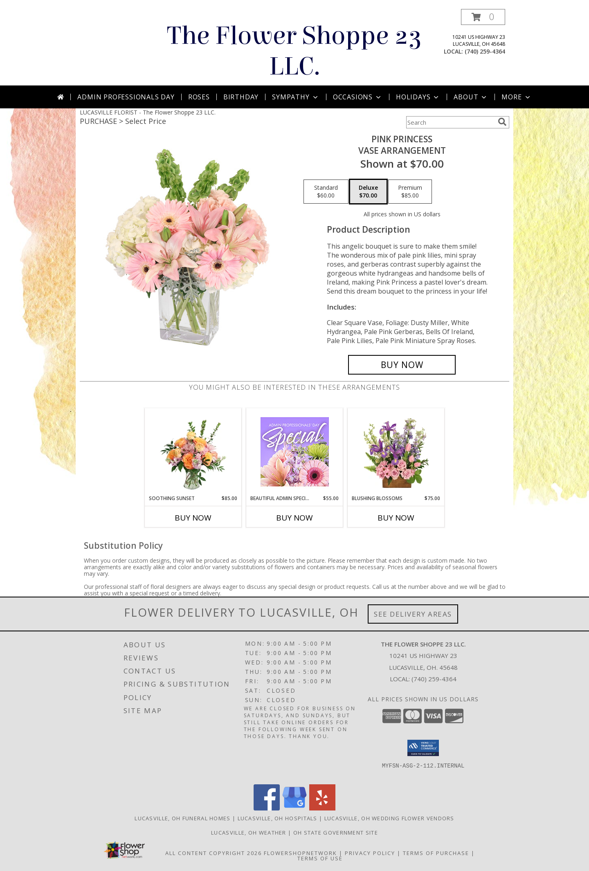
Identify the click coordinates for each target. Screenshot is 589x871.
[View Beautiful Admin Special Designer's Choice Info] (295, 451)
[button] (483, 17)
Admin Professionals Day (125, 96)
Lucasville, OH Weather (248, 832)
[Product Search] (450, 122)
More (516, 96)
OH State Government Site (335, 832)
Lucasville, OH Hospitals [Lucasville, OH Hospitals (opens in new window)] (277, 818)
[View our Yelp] (322, 808)
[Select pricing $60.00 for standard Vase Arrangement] (326, 192)
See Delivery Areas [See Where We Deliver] (413, 614)
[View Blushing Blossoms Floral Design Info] (396, 451)
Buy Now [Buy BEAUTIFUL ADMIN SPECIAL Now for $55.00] (294, 517)
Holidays (418, 96)
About (471, 96)
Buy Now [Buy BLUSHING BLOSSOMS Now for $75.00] (396, 517)
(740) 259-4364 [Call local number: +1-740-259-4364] (485, 51)
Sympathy (295, 96)
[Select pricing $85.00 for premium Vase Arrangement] (410, 192)
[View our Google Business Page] (294, 808)
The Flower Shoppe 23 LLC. (294, 51)
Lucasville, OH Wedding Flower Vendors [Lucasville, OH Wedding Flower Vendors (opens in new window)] (389, 818)
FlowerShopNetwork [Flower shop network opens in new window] (300, 853)
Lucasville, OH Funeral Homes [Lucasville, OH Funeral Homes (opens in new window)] (182, 818)
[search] (502, 121)
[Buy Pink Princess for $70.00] (402, 365)
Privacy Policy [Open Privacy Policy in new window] (370, 853)
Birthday (241, 96)
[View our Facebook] (267, 808)
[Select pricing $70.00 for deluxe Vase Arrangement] (368, 192)
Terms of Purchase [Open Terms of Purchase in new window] (436, 853)
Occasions (357, 96)
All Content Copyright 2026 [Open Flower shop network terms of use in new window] (213, 853)
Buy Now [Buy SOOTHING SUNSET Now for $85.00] (193, 517)
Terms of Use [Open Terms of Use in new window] (320, 858)
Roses (199, 96)
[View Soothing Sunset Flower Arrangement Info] (193, 451)
